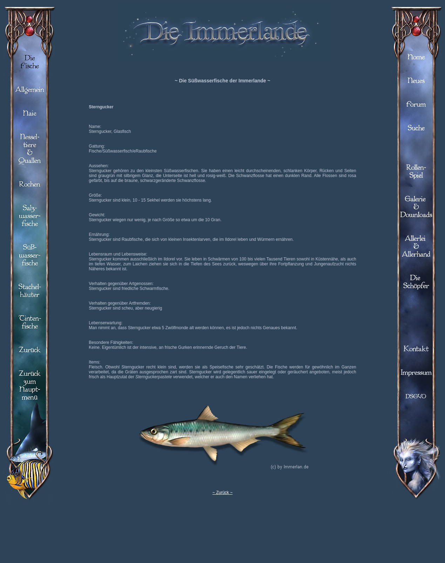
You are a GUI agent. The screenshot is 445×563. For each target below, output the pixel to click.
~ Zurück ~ (222, 492)
